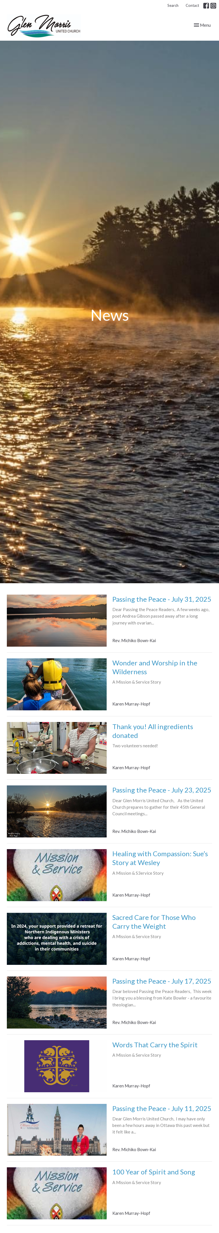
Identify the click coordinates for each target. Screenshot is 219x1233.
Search (173, 5)
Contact (192, 5)
